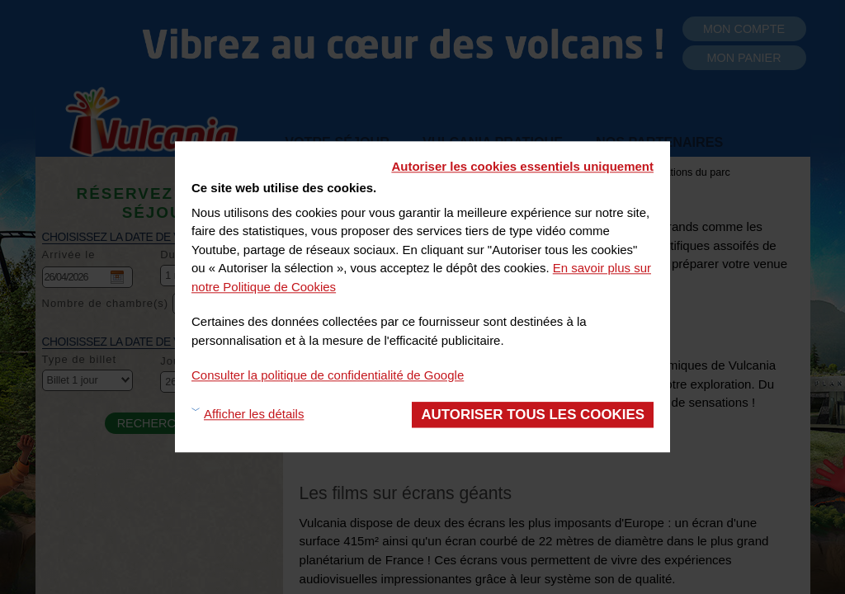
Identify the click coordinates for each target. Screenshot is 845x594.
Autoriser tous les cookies (532, 414)
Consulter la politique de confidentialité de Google (327, 375)
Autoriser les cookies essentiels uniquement (522, 166)
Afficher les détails (254, 415)
